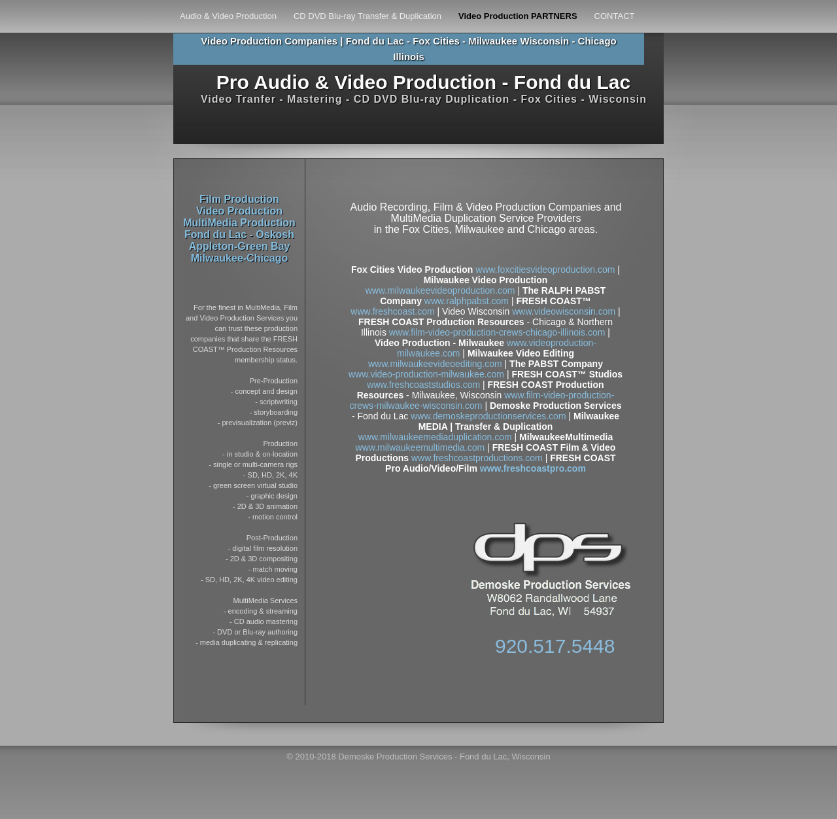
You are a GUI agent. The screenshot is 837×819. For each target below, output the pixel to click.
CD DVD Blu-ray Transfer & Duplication (367, 16)
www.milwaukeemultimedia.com (420, 447)
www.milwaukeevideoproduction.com (440, 290)
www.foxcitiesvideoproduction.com (545, 269)
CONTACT (614, 16)
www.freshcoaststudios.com (423, 384)
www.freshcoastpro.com (531, 468)
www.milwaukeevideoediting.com (435, 363)
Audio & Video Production (228, 16)
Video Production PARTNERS (517, 16)
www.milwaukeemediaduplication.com (435, 437)
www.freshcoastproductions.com (477, 458)
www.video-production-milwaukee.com (426, 374)
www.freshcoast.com (392, 311)
